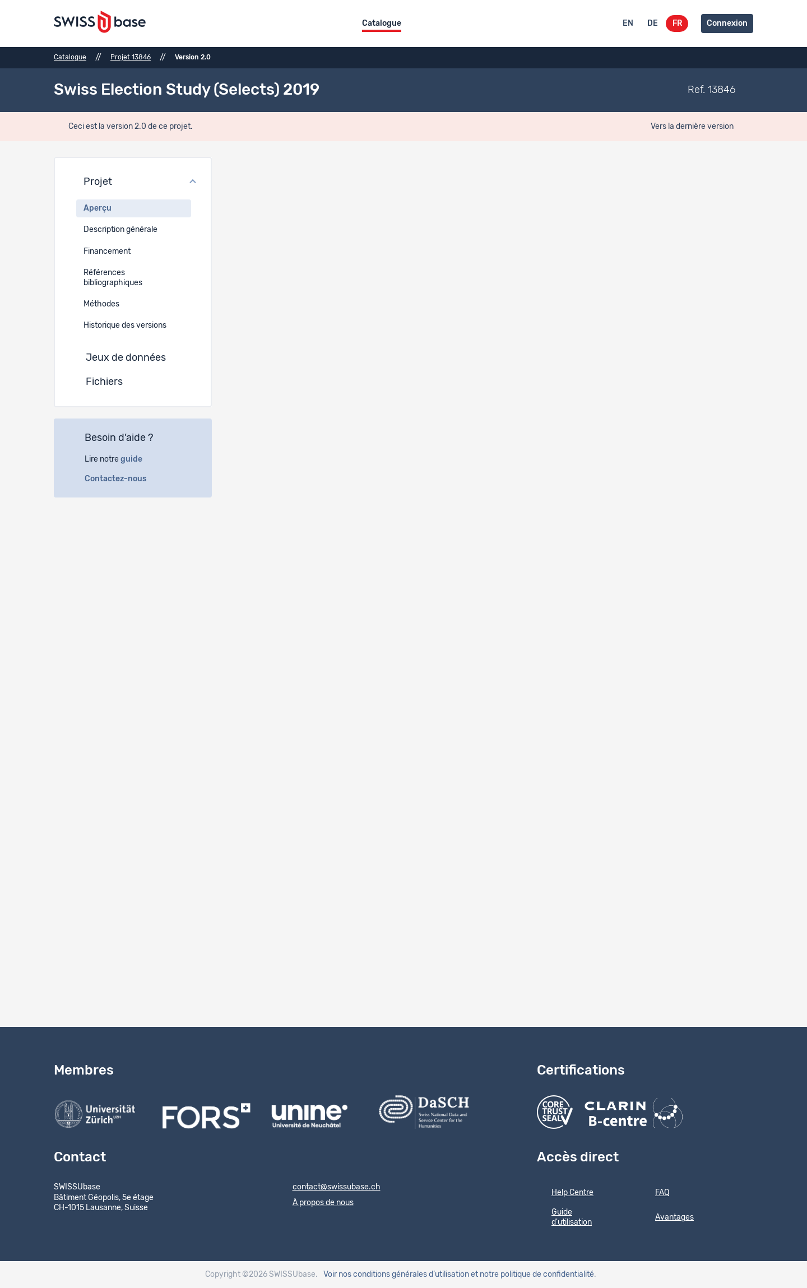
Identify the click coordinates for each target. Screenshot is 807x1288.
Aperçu (98, 208)
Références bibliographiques (113, 278)
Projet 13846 (130, 57)
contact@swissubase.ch (329, 1187)
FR (677, 23)
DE (652, 23)
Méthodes (101, 304)
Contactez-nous (122, 479)
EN (628, 23)
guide (137, 459)
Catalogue (381, 23)
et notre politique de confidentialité (532, 1274)
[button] (133, 182)
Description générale (120, 230)
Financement (107, 251)
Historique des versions (125, 325)
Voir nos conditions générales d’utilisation (396, 1274)
